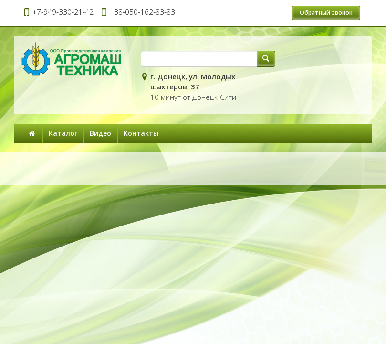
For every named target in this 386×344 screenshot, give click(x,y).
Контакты (141, 133)
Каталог (63, 133)
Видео (100, 133)
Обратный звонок (326, 13)
